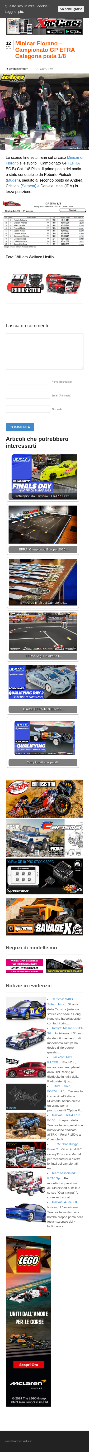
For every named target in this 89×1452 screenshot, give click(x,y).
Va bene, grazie (71, 9)
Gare (43, 69)
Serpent (28, 186)
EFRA (34, 69)
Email (61, 395)
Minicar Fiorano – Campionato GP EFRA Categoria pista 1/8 (45, 49)
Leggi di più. (14, 12)
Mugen (13, 180)
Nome (62, 381)
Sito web (56, 409)
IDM (50, 69)
